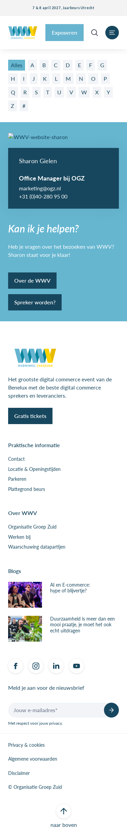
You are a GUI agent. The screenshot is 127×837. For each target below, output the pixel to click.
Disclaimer (19, 773)
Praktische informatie (34, 445)
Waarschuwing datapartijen (36, 547)
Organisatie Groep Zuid (32, 527)
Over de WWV (32, 280)
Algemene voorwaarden (32, 759)
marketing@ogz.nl (40, 188)
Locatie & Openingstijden (34, 469)
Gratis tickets (30, 416)
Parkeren (17, 479)
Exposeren (64, 32)
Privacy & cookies (26, 745)
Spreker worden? (35, 302)
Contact (16, 459)
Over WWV (22, 513)
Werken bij (19, 537)
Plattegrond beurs (26, 489)
